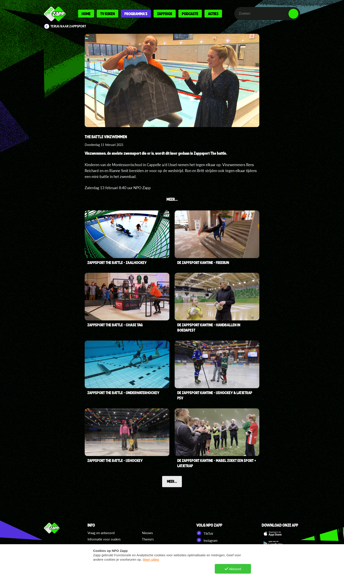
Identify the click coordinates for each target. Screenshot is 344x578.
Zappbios (164, 13)
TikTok (204, 533)
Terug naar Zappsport (68, 26)
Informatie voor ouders (104, 539)
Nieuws (147, 533)
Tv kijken (107, 13)
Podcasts (190, 13)
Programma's (135, 13)
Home (86, 13)
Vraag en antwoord (101, 533)
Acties (213, 13)
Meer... (172, 481)
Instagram (206, 540)
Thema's (148, 539)
